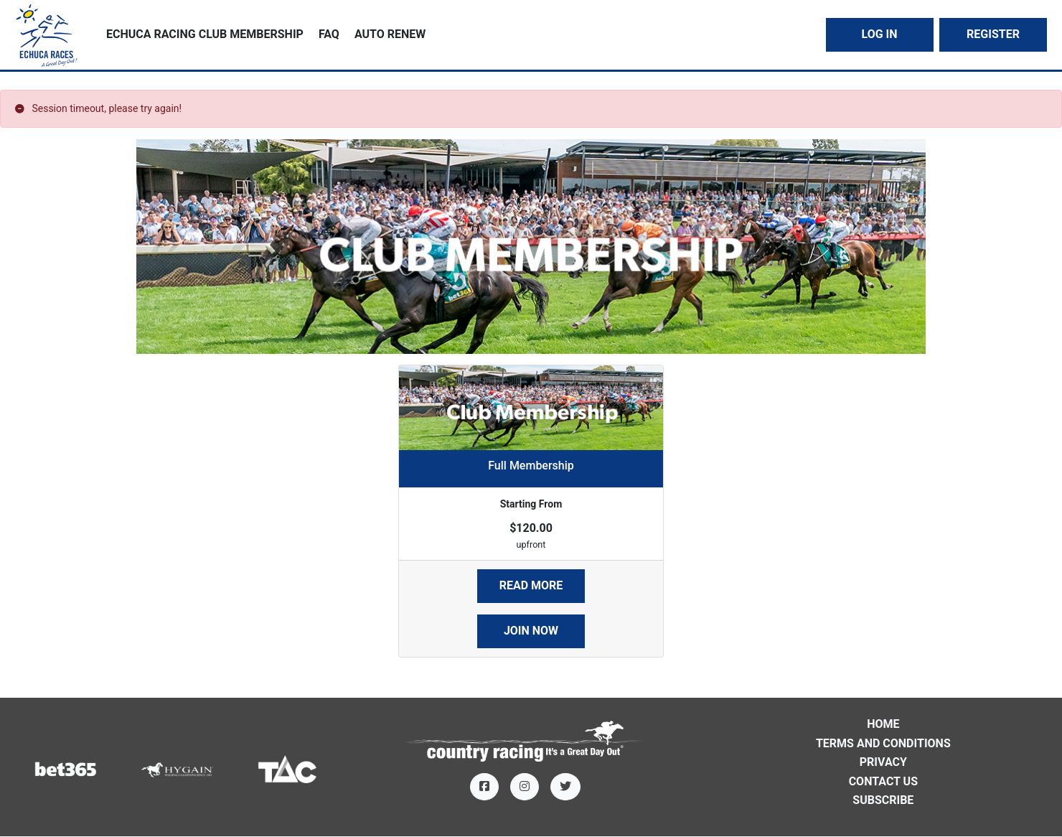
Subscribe (882, 800)
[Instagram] (524, 786)
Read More (531, 585)
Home (883, 724)
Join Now (531, 630)
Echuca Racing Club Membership (205, 34)
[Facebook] (484, 786)
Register (993, 34)
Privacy (883, 762)
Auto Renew (390, 34)
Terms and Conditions (883, 743)
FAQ (329, 34)
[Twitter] (565, 786)
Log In (879, 34)
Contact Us (883, 781)
